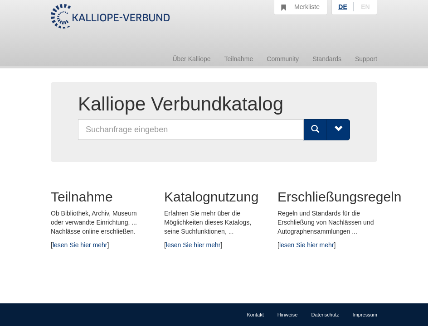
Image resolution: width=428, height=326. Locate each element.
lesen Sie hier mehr (80, 245)
